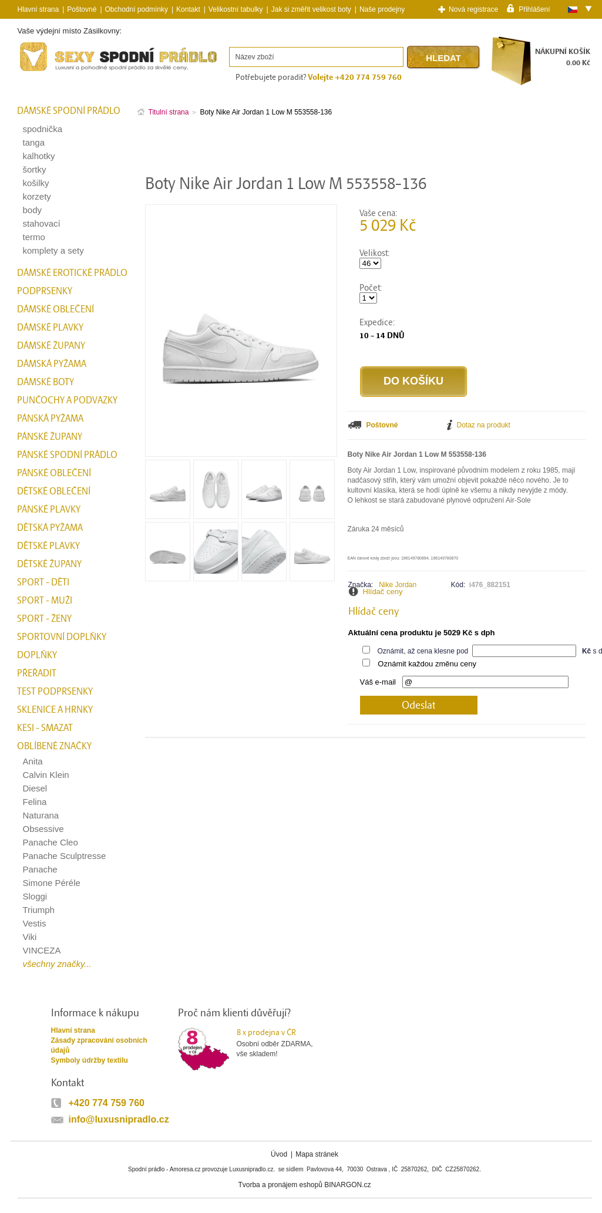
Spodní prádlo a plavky (49, 71)
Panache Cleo (50, 842)
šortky (34, 169)
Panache (40, 869)
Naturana (41, 815)
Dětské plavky (48, 546)
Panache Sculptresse (64, 855)
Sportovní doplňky (61, 637)
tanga (34, 142)
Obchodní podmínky (136, 9)
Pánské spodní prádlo (67, 455)
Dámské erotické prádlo (72, 273)
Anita (33, 761)
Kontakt (188, 9)
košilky (36, 182)
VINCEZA (42, 950)
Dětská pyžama (50, 528)
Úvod (279, 1154)
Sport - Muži (44, 600)
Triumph (39, 909)
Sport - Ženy (44, 619)
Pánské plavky (48, 509)
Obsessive (43, 828)
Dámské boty (45, 382)
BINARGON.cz (347, 1184)
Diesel (35, 788)
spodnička (43, 128)
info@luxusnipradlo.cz (119, 1119)
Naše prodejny (382, 9)
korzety (37, 196)
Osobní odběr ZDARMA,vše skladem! (282, 1042)
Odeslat (418, 705)
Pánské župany (49, 437)
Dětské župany (49, 564)
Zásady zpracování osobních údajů (99, 1045)
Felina (35, 801)
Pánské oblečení (54, 473)
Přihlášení (534, 8)
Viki (30, 936)
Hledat (443, 58)
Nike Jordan (397, 585)
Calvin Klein (46, 774)
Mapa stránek (316, 1154)
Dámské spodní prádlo (68, 111)
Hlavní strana (73, 1030)
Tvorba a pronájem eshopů (280, 1184)
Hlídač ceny (383, 591)
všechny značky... (57, 963)
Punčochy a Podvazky (67, 400)
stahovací (41, 223)
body (32, 209)
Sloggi (35, 896)
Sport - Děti (43, 582)
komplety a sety (53, 250)
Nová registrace (473, 9)
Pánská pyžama (50, 418)
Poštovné (81, 9)
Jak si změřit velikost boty (311, 9)
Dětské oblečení (53, 491)
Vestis (34, 923)
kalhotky (39, 155)
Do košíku (413, 381)
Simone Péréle (51, 882)
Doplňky (37, 655)
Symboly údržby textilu (89, 1060)
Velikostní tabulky (235, 9)
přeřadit (36, 673)
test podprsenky (55, 691)
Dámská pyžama (51, 364)
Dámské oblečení (55, 309)
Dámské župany (51, 346)
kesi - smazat (45, 728)
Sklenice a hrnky (55, 710)
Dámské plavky (50, 327)
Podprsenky (44, 291)
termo (34, 237)
